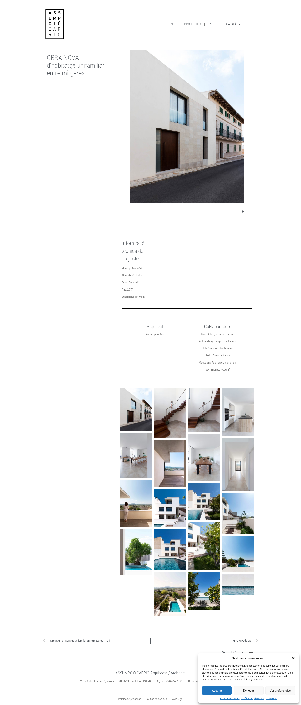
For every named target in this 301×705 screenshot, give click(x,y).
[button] (293, 658)
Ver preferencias (280, 690)
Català (233, 24)
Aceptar (217, 690)
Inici (173, 24)
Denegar (248, 690)
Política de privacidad (252, 698)
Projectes (192, 24)
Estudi (213, 24)
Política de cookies (230, 698)
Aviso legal (271, 698)
